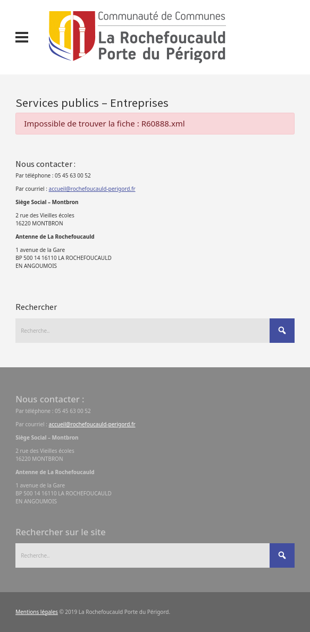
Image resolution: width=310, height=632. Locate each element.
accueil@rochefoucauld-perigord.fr (92, 188)
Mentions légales (36, 612)
